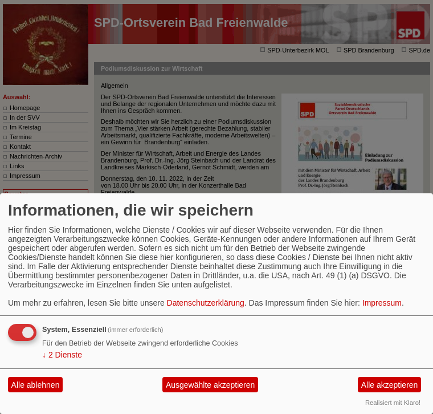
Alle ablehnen (35, 384)
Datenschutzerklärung (205, 302)
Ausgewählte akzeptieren (210, 384)
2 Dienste (62, 354)
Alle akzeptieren (389, 384)
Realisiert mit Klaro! (392, 402)
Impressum (382, 302)
